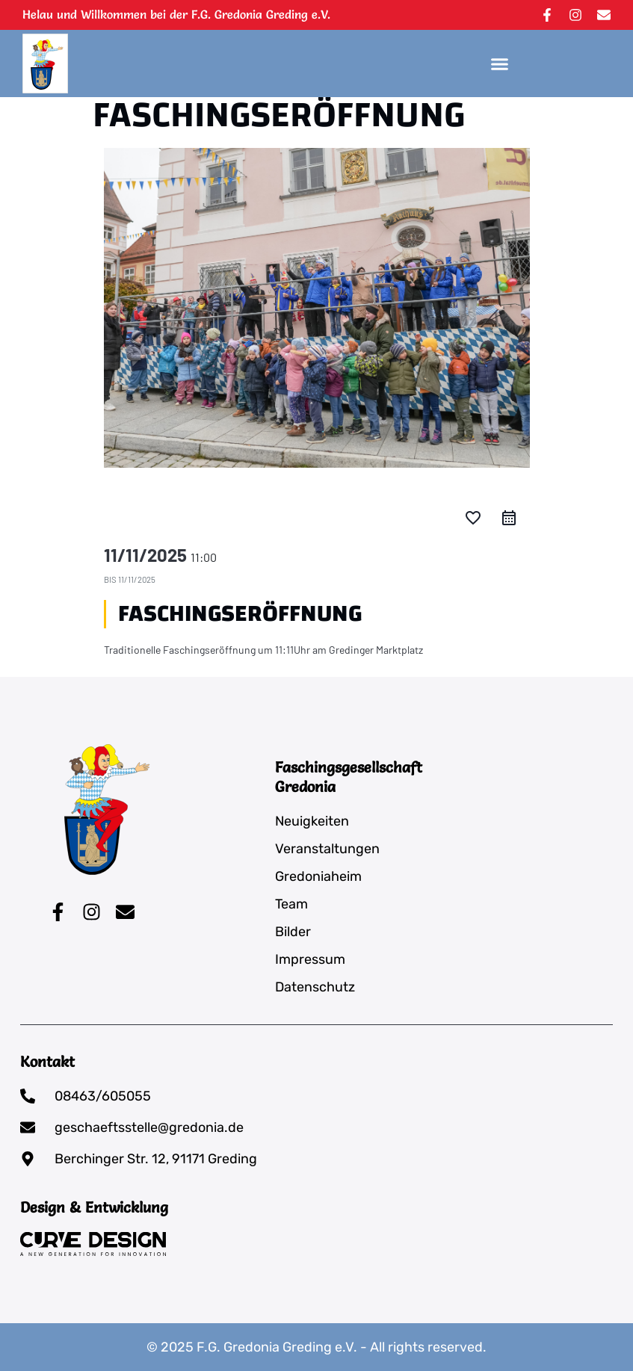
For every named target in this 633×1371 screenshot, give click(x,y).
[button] (500, 63)
